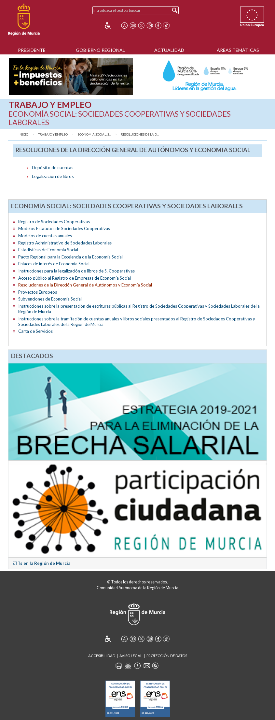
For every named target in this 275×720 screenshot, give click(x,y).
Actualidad (169, 50)
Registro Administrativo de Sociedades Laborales (65, 242)
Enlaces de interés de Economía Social (53, 263)
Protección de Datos (166, 656)
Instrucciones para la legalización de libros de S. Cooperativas (76, 270)
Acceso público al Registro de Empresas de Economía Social (74, 278)
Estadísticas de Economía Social (48, 249)
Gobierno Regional (100, 50)
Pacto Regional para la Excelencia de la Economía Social (70, 256)
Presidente (32, 50)
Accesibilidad (101, 656)
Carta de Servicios (35, 331)
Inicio (23, 134)
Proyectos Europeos (37, 292)
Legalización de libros (53, 176)
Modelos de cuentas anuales (45, 235)
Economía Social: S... (94, 134)
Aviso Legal (130, 656)
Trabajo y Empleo (53, 134)
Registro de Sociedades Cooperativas (54, 221)
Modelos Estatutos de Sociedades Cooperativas (64, 228)
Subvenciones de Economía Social (50, 298)
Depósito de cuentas (53, 167)
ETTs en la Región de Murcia (41, 563)
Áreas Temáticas (238, 50)
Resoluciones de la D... (140, 134)
